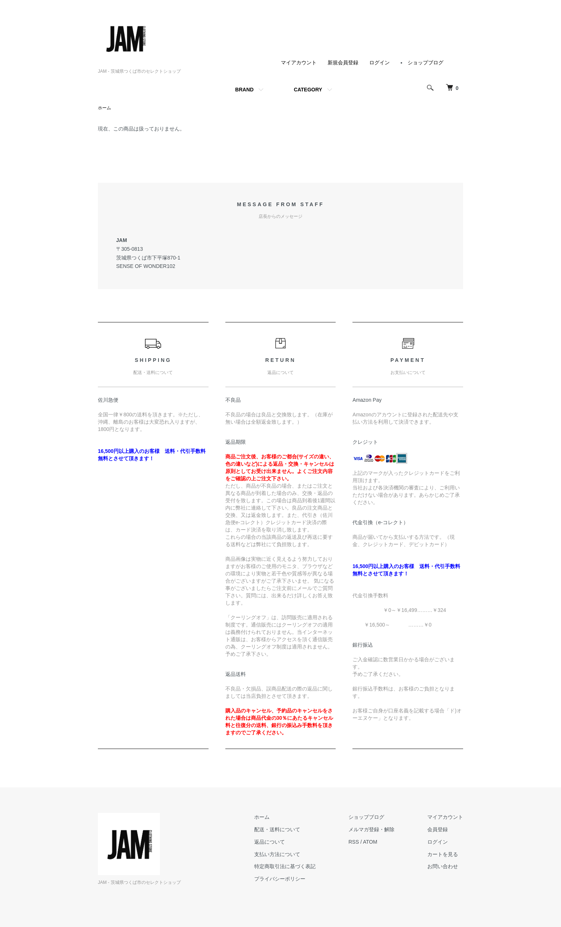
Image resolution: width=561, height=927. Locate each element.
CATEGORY (308, 89)
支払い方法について (277, 854)
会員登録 (437, 829)
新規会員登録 (343, 62)
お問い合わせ (442, 866)
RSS (353, 842)
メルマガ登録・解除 (371, 829)
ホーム (104, 107)
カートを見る (442, 854)
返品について (269, 842)
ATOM (370, 842)
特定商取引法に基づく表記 (285, 866)
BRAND (244, 89)
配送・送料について (277, 829)
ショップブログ (425, 62)
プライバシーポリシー (279, 879)
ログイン (379, 62)
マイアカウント (299, 62)
